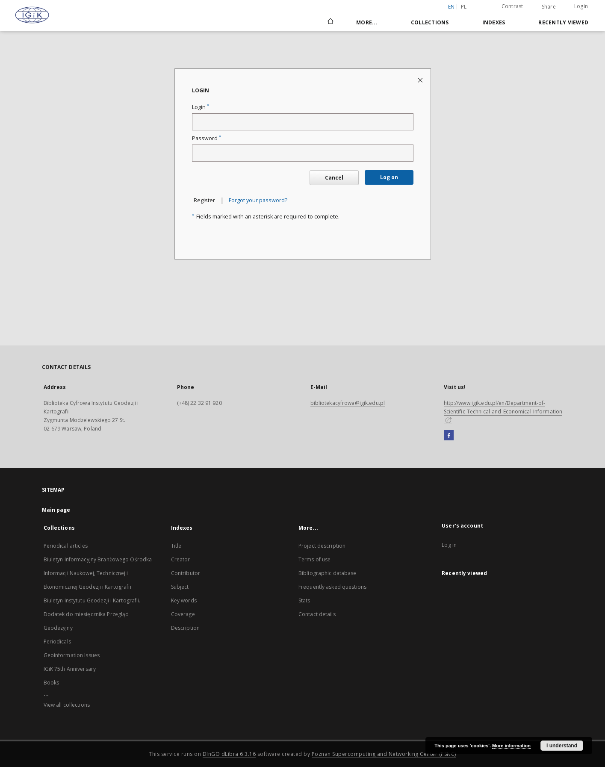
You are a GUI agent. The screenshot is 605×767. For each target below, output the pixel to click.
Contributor (185, 573)
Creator (180, 559)
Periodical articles (66, 545)
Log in (449, 545)
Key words (184, 600)
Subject (180, 586)
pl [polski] (464, 6)
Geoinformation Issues (72, 655)
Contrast (512, 6)
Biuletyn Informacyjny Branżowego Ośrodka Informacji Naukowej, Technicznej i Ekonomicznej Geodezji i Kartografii (98, 573)
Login (581, 6)
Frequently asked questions (332, 586)
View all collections (67, 704)
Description (185, 627)
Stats (304, 600)
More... (367, 22)
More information (511, 745)
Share (549, 6)
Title (176, 545)
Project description (321, 545)
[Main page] (329, 22)
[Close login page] (421, 80)
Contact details (317, 614)
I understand (561, 746)
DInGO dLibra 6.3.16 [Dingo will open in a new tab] (229, 754)
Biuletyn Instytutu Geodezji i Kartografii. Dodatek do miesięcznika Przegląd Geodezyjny (92, 614)
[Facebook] (449, 436)
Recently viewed (563, 22)
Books (51, 682)
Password (206, 138)
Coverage (183, 614)
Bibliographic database (327, 573)
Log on (389, 177)
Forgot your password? (258, 200)
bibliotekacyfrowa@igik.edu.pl (347, 403)
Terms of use (314, 559)
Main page (56, 509)
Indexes (493, 22)
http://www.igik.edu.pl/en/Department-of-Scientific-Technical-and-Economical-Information (503, 411)
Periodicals (57, 641)
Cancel (334, 177)
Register (204, 200)
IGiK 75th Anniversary (70, 669)
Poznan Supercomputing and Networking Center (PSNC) (384, 754)
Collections (430, 22)
